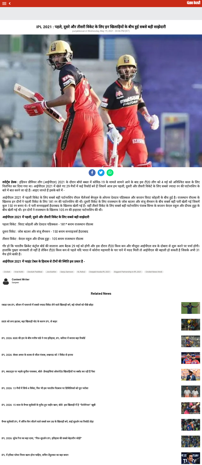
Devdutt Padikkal (35, 272)
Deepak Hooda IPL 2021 (99, 272)
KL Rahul (81, 272)
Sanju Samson (67, 272)
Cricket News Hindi (154, 272)
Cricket (7, 272)
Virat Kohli (18, 272)
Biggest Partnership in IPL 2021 (127, 272)
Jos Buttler (51, 272)
